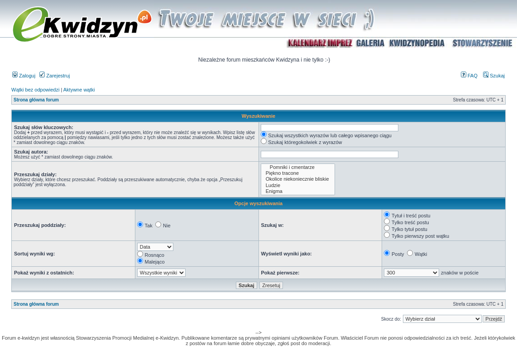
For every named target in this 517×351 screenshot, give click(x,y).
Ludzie (298, 185)
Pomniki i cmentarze (298, 167)
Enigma (298, 191)
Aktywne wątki (79, 89)
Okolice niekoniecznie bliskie (298, 179)
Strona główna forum (36, 99)
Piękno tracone (298, 173)
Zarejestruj (54, 75)
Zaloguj (23, 75)
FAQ (469, 75)
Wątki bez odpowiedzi (35, 89)
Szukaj (494, 75)
